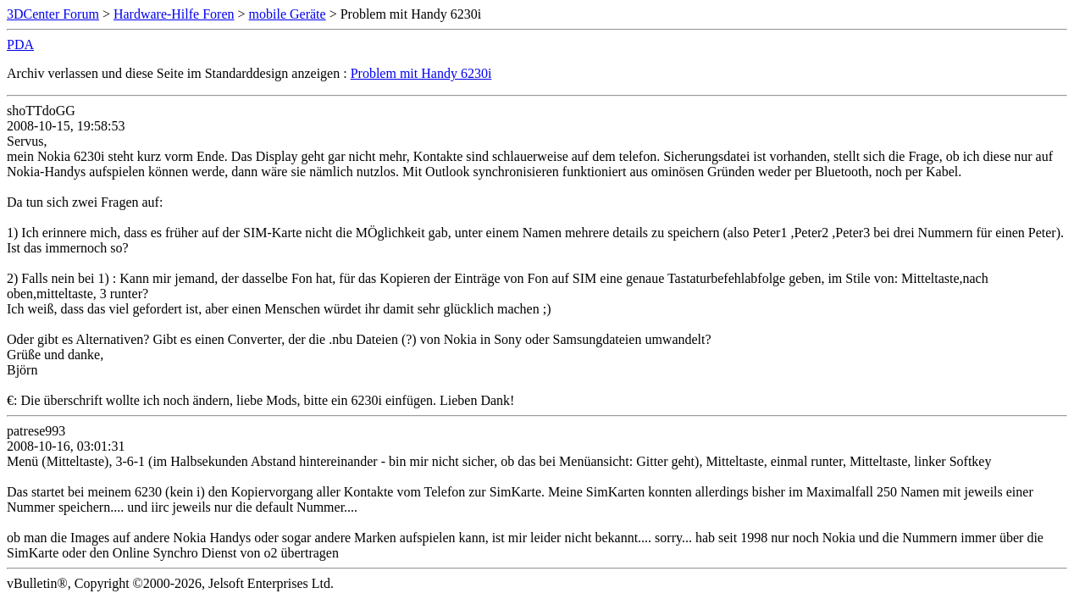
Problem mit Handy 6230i (421, 73)
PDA (20, 44)
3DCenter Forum (53, 14)
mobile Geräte (287, 14)
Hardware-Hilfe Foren (174, 14)
